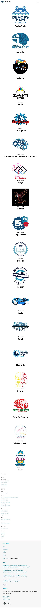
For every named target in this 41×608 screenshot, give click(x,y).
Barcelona (3, 533)
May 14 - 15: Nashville (5, 513)
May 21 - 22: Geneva (5, 515)
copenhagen (20, 235)
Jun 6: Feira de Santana (5, 519)
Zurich (20, 339)
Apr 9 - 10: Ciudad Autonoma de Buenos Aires (9, 497)
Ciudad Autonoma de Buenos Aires (20, 156)
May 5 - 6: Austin (4, 510)
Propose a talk (6, 558)
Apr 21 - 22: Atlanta (4, 500)
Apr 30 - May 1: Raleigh (5, 505)
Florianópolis (21, 26)
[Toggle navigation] (38, 2)
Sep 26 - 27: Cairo (4, 528)
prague (20, 261)
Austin (20, 313)
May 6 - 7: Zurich (4, 511)
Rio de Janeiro (20, 443)
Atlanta (20, 208)
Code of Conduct (6, 599)
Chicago (2, 534)
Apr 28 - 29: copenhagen (5, 502)
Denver (2, 536)
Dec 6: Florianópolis (4, 480)
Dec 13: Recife (3, 486)
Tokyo (20, 182)
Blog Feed (5, 584)
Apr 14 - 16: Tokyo (4, 499)
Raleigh (20, 287)
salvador (20, 52)
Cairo (20, 469)
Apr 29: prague (4, 504)
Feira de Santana (20, 417)
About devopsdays (6, 596)
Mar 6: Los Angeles (4, 492)
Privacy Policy (5, 597)
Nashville (20, 365)
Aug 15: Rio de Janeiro (5, 523)
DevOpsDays (6, 2)
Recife (20, 104)
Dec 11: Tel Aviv (4, 484)
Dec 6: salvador (4, 482)
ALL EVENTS (3, 473)
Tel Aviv (20, 78)
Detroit (2, 538)
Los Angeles (20, 130)
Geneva (20, 391)
